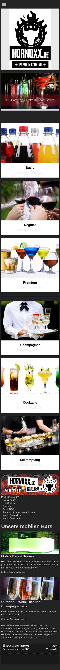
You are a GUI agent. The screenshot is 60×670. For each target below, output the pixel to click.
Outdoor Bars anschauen (13, 619)
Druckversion (11, 646)
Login (54, 646)
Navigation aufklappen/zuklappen (30, 4)
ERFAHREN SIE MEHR (29, 173)
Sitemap (25, 646)
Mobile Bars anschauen (13, 572)
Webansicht (51, 649)
